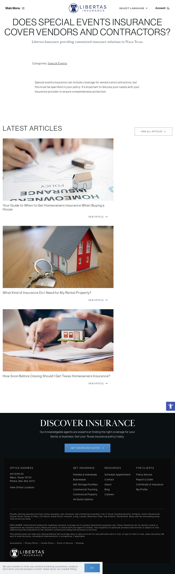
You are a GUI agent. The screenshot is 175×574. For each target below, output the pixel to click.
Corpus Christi (16, 516)
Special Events (57, 63)
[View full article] (97, 217)
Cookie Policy (47, 543)
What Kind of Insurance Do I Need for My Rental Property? (47, 293)
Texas (110, 514)
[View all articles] (153, 131)
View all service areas (20, 519)
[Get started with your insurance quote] (88, 448)
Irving (76, 516)
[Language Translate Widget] (133, 8)
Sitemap (80, 543)
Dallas (27, 516)
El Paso (34, 516)
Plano (100, 516)
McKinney (92, 516)
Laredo (83, 516)
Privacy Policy (31, 543)
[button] (170, 406)
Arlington (136, 514)
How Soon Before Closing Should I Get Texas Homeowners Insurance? (56, 376)
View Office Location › (22, 487)
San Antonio (110, 516)
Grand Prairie (57, 516)
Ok (92, 568)
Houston (68, 516)
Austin (145, 514)
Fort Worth (45, 516)
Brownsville (154, 514)
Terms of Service (65, 543)
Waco (131, 516)
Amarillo (127, 514)
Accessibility (16, 543)
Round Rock (122, 516)
